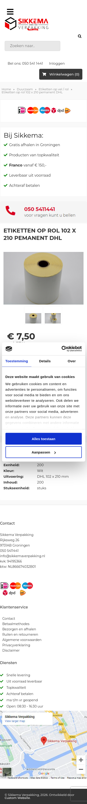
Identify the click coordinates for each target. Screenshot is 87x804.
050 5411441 (9, 551)
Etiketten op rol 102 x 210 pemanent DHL (32, 92)
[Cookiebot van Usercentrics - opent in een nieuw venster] (62, 349)
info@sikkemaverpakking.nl (22, 556)
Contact (8, 619)
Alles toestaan (43, 439)
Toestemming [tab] (16, 361)
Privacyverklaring (16, 645)
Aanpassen (44, 452)
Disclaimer (11, 650)
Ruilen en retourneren (20, 634)
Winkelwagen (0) (60, 74)
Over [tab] (72, 361)
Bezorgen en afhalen (19, 629)
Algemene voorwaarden (22, 640)
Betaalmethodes (15, 624)
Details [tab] (45, 361)
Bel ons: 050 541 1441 (25, 63)
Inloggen (57, 63)
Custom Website (17, 798)
